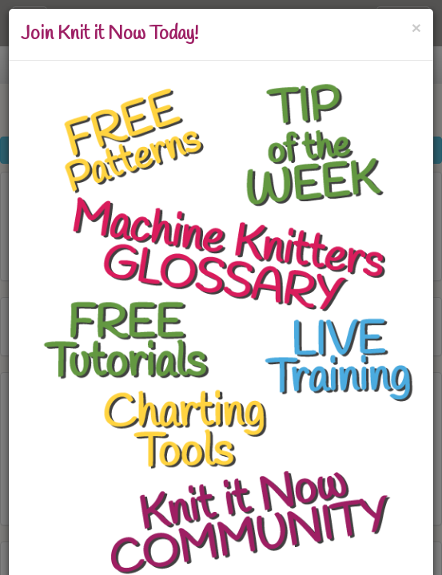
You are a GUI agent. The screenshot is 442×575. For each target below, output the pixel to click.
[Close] (416, 27)
